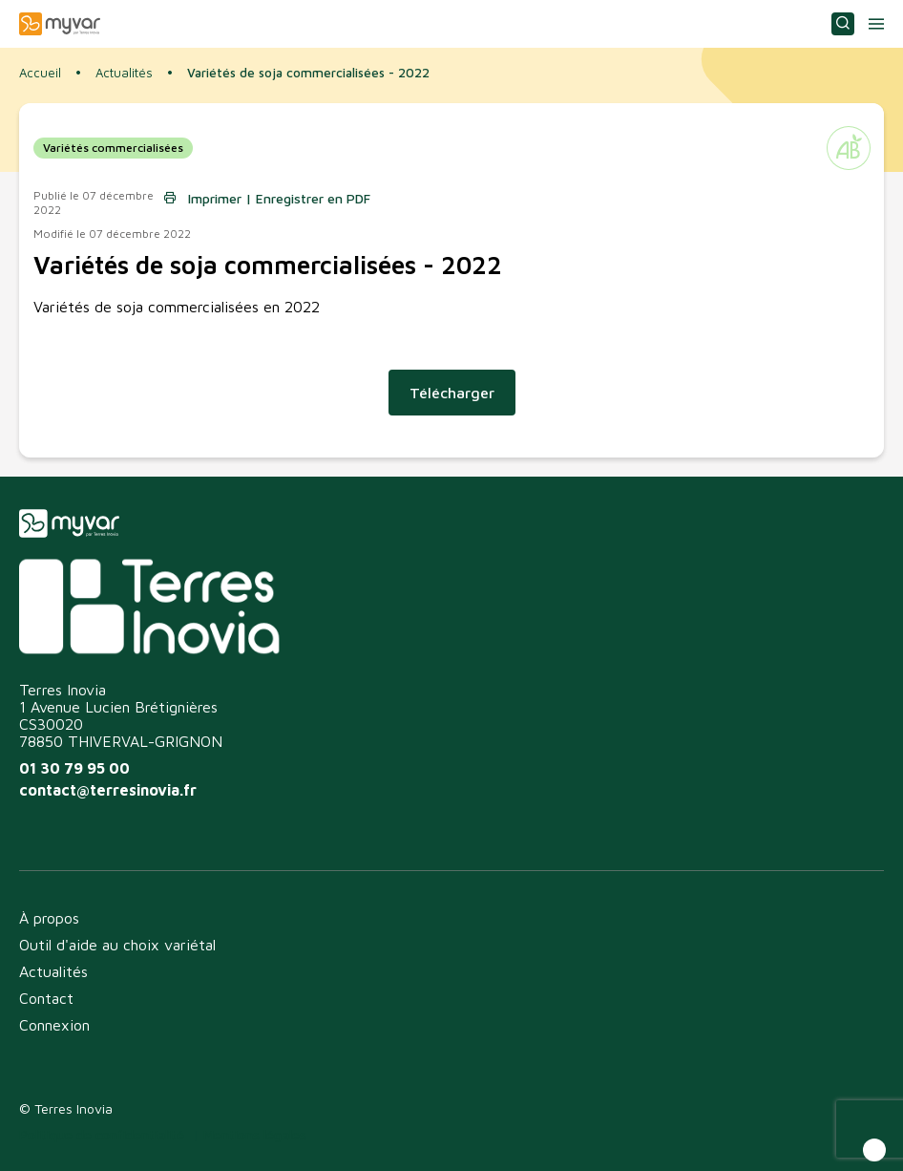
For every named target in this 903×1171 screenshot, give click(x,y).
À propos (49, 917)
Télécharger (452, 392)
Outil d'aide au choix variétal (117, 944)
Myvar (59, 24)
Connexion (54, 1024)
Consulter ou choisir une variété (842, 23)
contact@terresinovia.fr (108, 789)
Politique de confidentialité (101, 1134)
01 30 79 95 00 (74, 768)
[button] (874, 1150)
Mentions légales (254, 1134)
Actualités (124, 73)
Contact (46, 998)
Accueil (40, 72)
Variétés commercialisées (113, 147)
